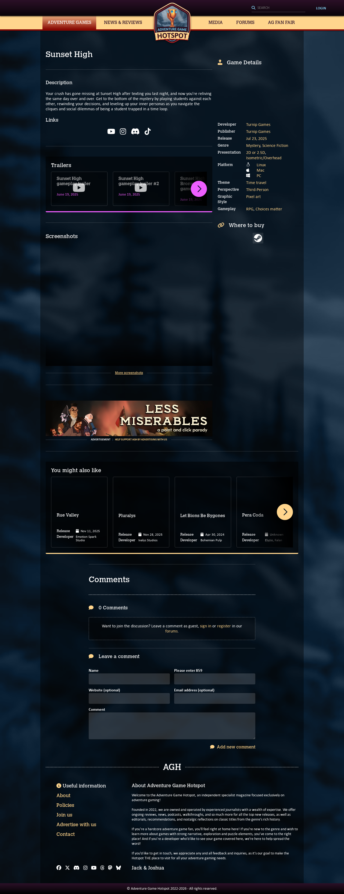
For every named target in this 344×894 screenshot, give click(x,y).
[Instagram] (85, 868)
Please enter (188, 671)
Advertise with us (76, 825)
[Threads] (102, 868)
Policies (65, 805)
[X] (67, 868)
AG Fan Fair (281, 22)
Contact (65, 834)
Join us (64, 815)
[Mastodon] (110, 868)
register (224, 625)
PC (259, 175)
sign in (205, 625)
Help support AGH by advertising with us (141, 439)
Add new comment (232, 747)
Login (321, 8)
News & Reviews (123, 22)
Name (94, 671)
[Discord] (76, 868)
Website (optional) (104, 690)
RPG (249, 208)
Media (216, 22)
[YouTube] (93, 868)
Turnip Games (258, 124)
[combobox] (278, 8)
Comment (97, 710)
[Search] (278, 8)
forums (171, 631)
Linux (261, 164)
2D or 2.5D (255, 152)
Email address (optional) (194, 690)
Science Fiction (275, 145)
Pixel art (253, 196)
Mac (260, 170)
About (63, 795)
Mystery (253, 145)
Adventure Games (69, 22)
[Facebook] (58, 868)
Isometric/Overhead (263, 157)
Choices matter (269, 208)
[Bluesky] (118, 868)
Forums (245, 22)
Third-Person (257, 189)
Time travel (256, 182)
